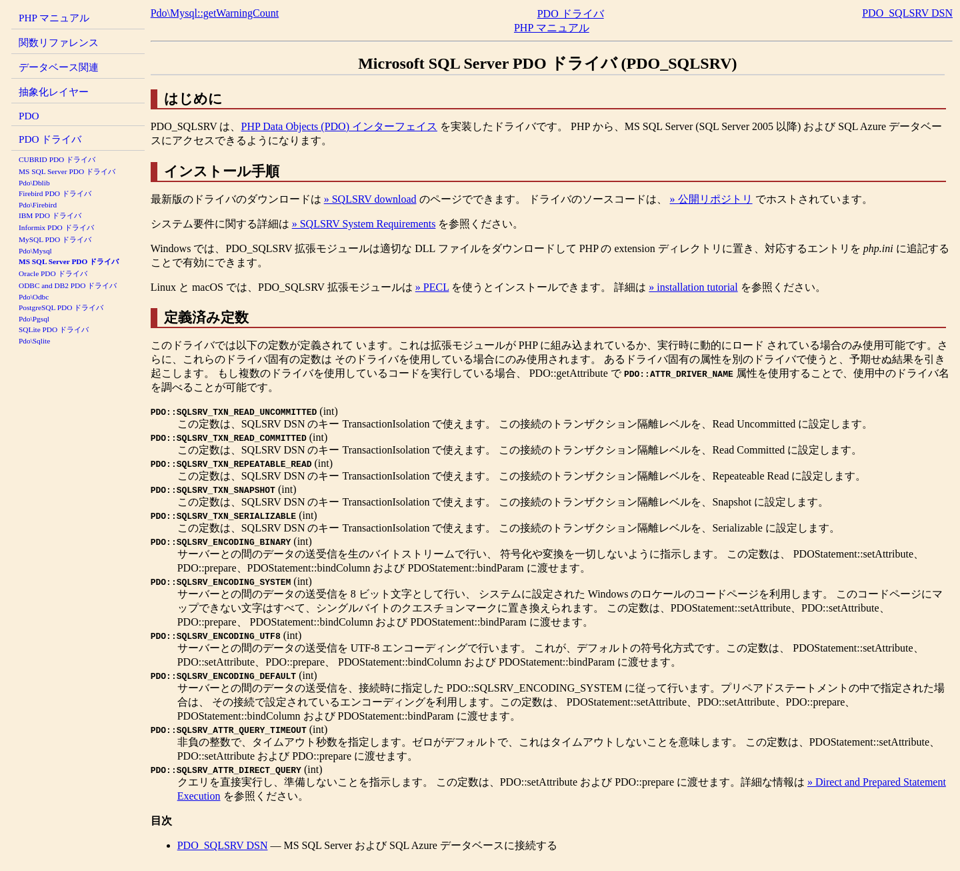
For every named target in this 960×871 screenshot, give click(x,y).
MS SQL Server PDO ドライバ (67, 171)
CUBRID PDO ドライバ (57, 159)
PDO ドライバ (50, 139)
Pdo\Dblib (34, 183)
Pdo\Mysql (35, 251)
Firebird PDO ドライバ (55, 193)
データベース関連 (59, 67)
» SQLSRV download (370, 199)
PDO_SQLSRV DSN (907, 13)
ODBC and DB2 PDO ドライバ (68, 285)
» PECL (432, 287)
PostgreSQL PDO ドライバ (61, 307)
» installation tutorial (693, 287)
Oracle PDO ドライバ (53, 273)
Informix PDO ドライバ (56, 227)
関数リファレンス (59, 42)
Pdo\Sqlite (34, 341)
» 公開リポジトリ (711, 199)
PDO (29, 115)
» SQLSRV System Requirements (364, 223)
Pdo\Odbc (34, 297)
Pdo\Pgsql (34, 319)
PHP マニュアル (54, 17)
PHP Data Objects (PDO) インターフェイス (339, 126)
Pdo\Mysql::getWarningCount (215, 13)
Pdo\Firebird (38, 205)
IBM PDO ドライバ (50, 215)
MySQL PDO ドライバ (55, 239)
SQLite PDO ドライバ (54, 329)
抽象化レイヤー (54, 91)
